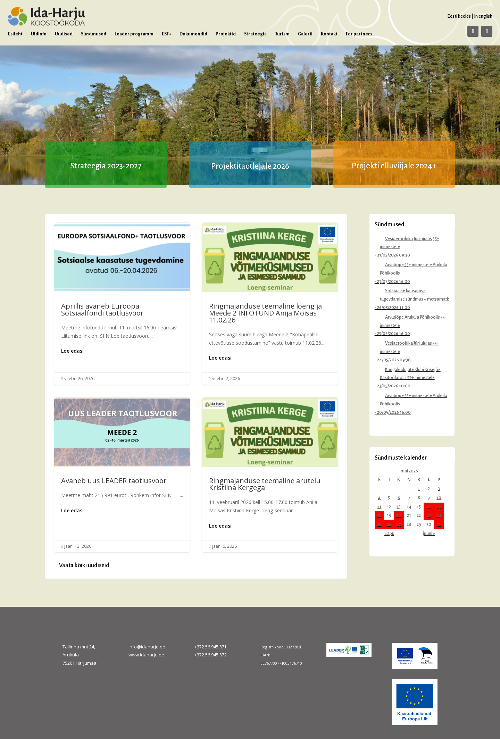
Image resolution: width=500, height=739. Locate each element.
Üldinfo (39, 34)
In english (483, 16)
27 (399, 524)
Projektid (226, 34)
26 (389, 524)
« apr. (389, 533)
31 (439, 524)
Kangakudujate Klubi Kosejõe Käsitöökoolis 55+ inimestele (410, 373)
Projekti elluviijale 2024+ (394, 166)
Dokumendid (193, 34)
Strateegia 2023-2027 (106, 166)
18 (379, 515)
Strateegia (255, 34)
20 (398, 515)
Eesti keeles (459, 16)
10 (438, 497)
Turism (282, 34)
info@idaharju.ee (146, 647)
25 (379, 524)
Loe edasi (72, 350)
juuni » (429, 533)
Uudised (64, 34)
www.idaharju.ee (146, 655)
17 (439, 506)
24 (438, 515)
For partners (359, 34)
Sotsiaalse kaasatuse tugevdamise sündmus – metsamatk (414, 295)
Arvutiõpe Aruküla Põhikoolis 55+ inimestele (413, 321)
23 (429, 515)
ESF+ (166, 34)
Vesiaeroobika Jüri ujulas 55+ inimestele (409, 243)
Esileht (15, 34)
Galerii (305, 34)
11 (379, 506)
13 (399, 506)
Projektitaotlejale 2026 (250, 166)
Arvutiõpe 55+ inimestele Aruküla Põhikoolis (413, 269)
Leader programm (134, 34)
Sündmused (93, 34)
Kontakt (329, 34)
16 (428, 506)
